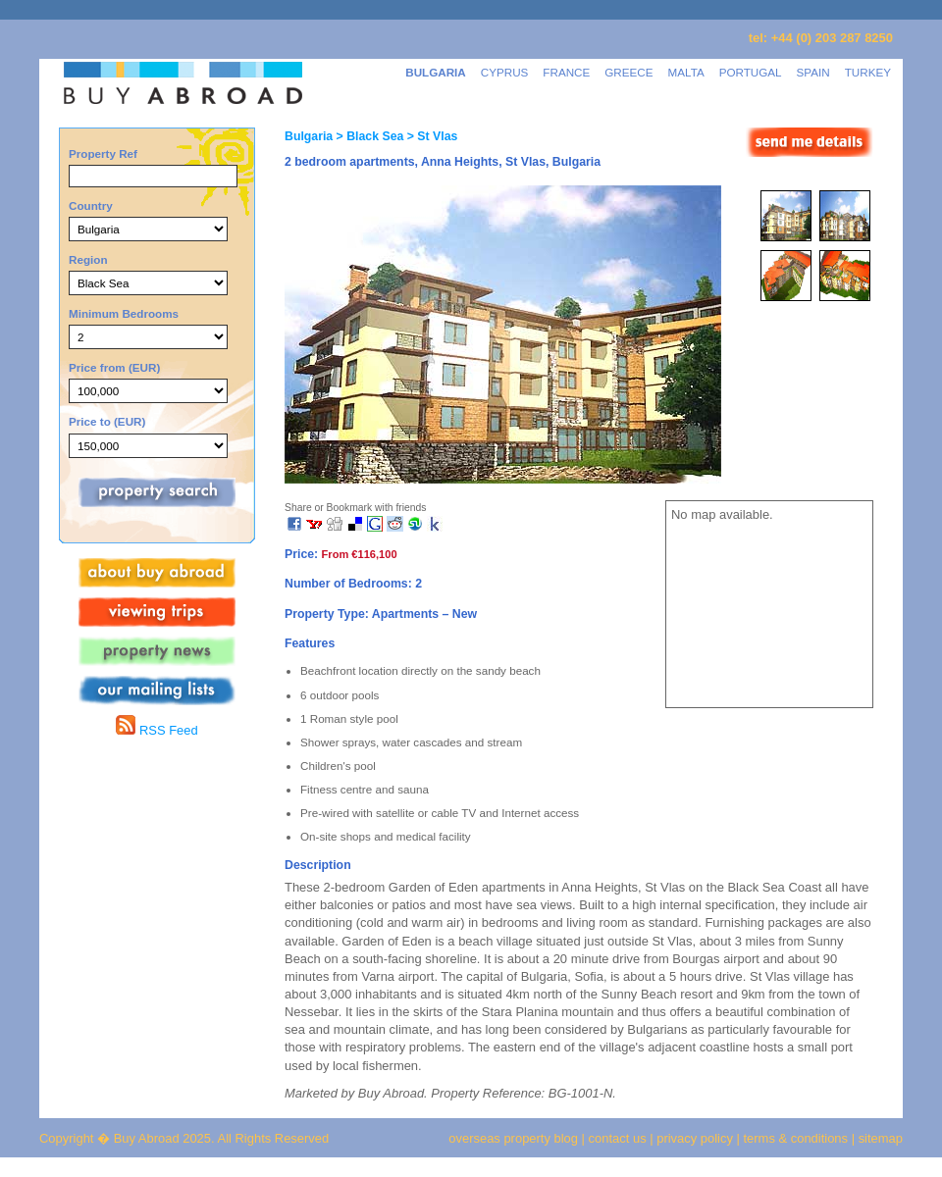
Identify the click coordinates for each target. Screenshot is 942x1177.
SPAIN (813, 72)
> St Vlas (430, 136)
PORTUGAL (750, 72)
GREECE (628, 72)
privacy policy (694, 1138)
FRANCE (566, 72)
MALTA (686, 72)
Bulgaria (309, 136)
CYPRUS (505, 72)
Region (88, 259)
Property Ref (103, 153)
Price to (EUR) (107, 421)
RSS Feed (156, 730)
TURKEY (868, 72)
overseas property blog (513, 1138)
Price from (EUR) (114, 367)
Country (91, 205)
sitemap (879, 1138)
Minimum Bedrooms (124, 313)
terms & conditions (798, 1138)
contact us (618, 1138)
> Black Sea (368, 136)
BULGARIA (435, 72)
